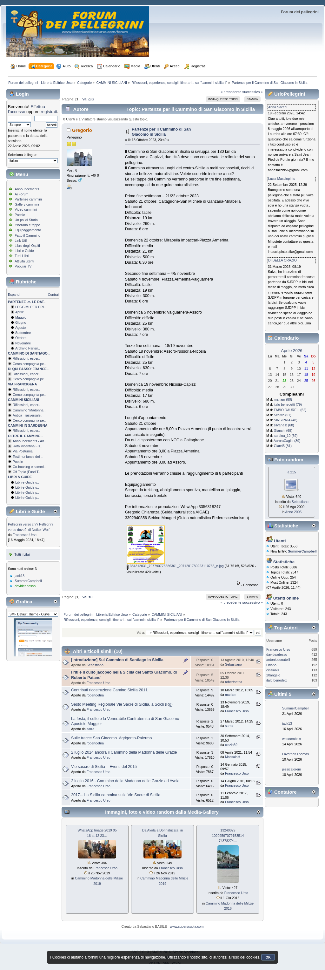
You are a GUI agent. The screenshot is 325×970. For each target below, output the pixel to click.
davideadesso (25, 586)
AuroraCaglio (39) (287, 441)
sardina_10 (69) (286, 436)
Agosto (20, 327)
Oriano (271, 665)
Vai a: (141, 632)
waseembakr (291, 739)
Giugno (20, 322)
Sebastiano (95, 665)
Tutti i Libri (22, 554)
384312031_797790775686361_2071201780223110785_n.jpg (175, 566)
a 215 (292, 472)
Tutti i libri (22, 256)
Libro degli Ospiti (27, 246)
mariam (230, 694)
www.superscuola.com (186, 926)
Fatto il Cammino (27, 235)
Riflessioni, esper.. (26, 358)
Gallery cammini (27, 204)
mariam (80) (283, 399)
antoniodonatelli (278, 659)
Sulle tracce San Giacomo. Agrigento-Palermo (111, 738)
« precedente (231, 92)
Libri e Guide (24, 251)
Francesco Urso (24, 535)
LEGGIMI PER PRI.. (30, 307)
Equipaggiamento (28, 230)
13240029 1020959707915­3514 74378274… (228, 835)
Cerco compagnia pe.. (29, 364)
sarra (90, 729)
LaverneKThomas (295, 754)
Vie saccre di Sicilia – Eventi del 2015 (104, 766)
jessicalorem (291, 769)
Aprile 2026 (291, 350)
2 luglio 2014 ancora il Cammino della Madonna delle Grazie (124, 752)
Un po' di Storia (26, 220)
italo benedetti (276, 680)
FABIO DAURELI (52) (290, 410)
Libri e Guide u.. (27, 482)
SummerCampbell (28, 581)
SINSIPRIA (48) (285, 420)
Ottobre (21, 338)
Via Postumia (23, 451)
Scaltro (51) (282, 415)
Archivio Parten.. (27, 348)
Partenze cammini (28, 199)
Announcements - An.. (29, 441)
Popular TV (23, 266)
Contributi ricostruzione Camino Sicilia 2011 (109, 690)
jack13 (19, 576)
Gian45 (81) (283, 446)
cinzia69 (231, 745)
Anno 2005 (293, 512)
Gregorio (82, 130)
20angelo (273, 675)
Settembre (23, 333)
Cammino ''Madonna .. (29, 410)
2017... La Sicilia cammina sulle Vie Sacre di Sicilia (115, 795)
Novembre (23, 343)
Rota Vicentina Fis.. (27, 446)
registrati (49, 111)
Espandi (14, 294)
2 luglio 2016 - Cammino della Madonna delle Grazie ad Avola (125, 781)
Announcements (27, 189)
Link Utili (21, 240)
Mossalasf (232, 757)
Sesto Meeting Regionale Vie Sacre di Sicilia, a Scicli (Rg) (122, 704)
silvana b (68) (284, 425)
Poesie (20, 215)
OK (268, 957)
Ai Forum (21, 194)
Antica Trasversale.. (28, 415)
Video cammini (26, 209)
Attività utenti (24, 261)
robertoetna (233, 682)
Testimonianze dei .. (28, 456)
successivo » (252, 92)
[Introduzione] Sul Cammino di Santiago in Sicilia (117, 660)
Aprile (19, 312)
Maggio (20, 317)
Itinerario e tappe (27, 225)
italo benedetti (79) (288, 404)
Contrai (53, 294)
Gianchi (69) (283, 430)
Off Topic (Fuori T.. (26, 472)
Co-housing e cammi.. (29, 467)
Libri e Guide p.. (27, 492)
